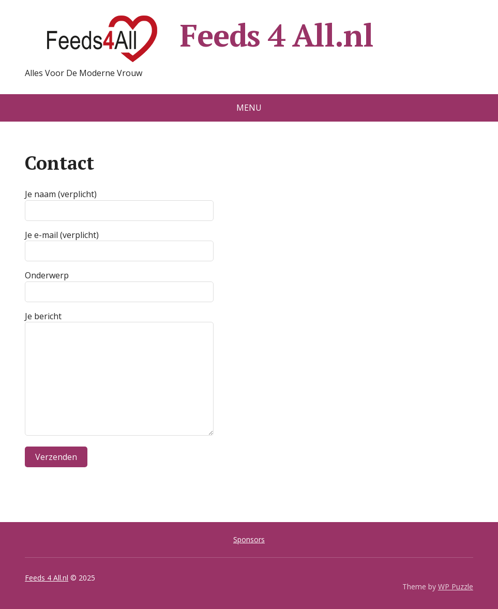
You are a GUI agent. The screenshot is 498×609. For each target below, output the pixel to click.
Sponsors (249, 539)
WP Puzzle (455, 586)
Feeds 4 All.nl (199, 39)
